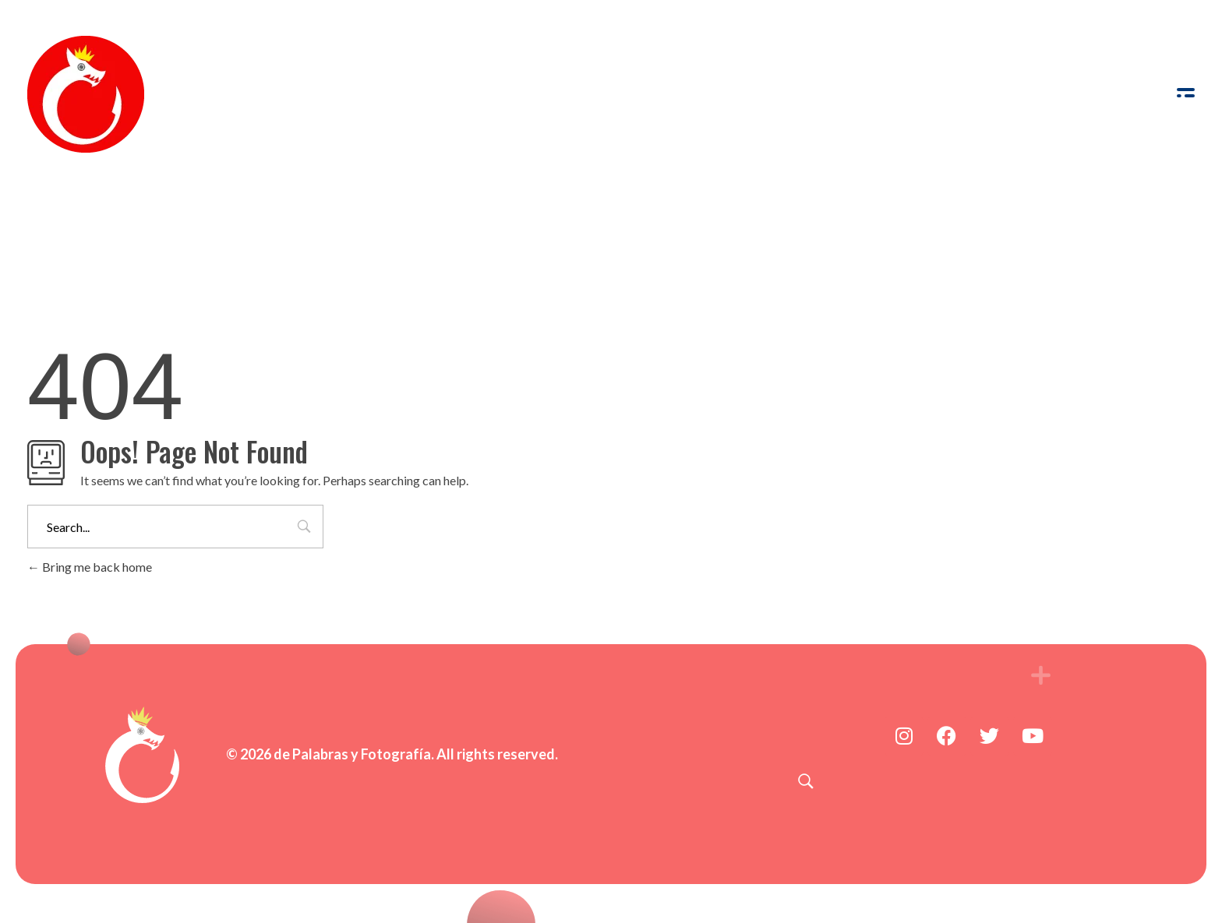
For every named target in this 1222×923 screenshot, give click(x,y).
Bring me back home (89, 566)
